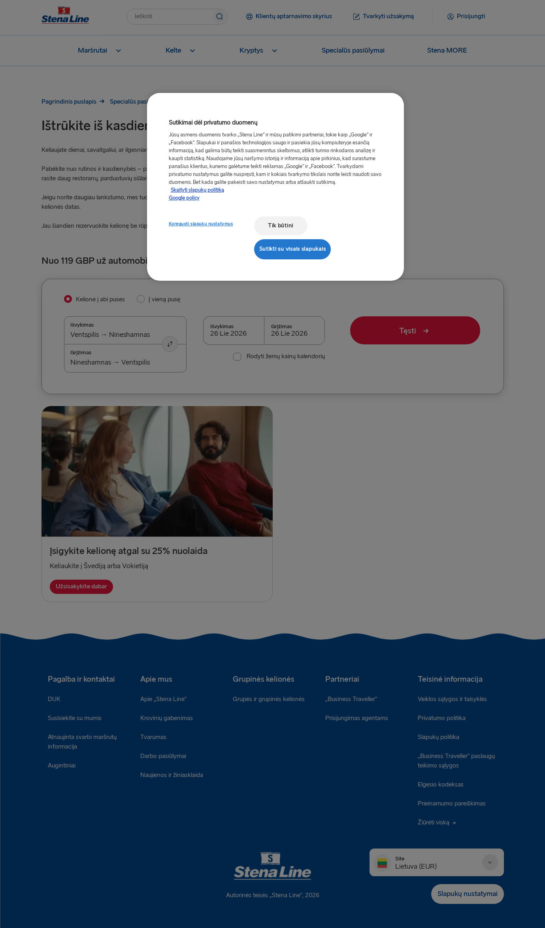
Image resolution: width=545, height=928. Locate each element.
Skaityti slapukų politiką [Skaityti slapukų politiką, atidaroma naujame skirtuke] (197, 190)
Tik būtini (280, 225)
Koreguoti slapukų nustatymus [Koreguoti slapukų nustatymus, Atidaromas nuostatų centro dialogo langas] (201, 224)
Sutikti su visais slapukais (292, 249)
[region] (275, 187)
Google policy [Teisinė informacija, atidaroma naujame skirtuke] (184, 198)
